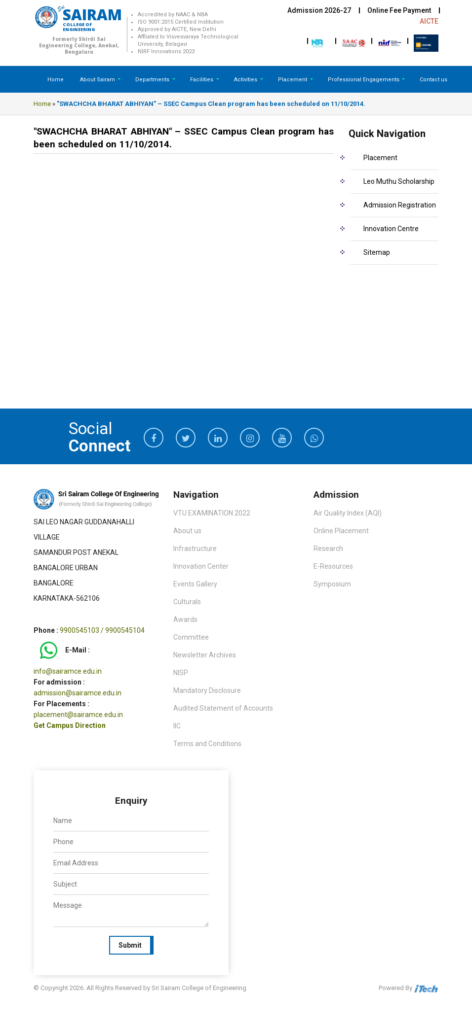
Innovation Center (201, 566)
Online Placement (341, 531)
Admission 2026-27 (319, 10)
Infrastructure (195, 548)
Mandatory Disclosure (207, 690)
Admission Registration (399, 205)
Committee (191, 637)
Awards (185, 619)
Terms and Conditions (207, 744)
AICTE (429, 21)
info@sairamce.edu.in (68, 671)
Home (55, 79)
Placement (293, 79)
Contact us (433, 79)
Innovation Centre (391, 229)
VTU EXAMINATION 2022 (211, 513)
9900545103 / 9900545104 (102, 630)
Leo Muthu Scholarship (398, 181)
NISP (180, 673)
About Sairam (98, 79)
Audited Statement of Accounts (223, 708)
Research (328, 548)
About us (187, 531)
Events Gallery (195, 584)
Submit (130, 945)
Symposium (332, 584)
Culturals (187, 602)
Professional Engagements (364, 79)
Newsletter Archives (204, 655)
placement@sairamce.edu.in (78, 715)
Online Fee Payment (399, 10)
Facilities (202, 79)
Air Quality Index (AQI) (348, 513)
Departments (153, 79)
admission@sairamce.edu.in (77, 693)
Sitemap (376, 252)
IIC (177, 726)
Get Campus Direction (70, 725)
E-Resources (333, 566)
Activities (246, 79)
